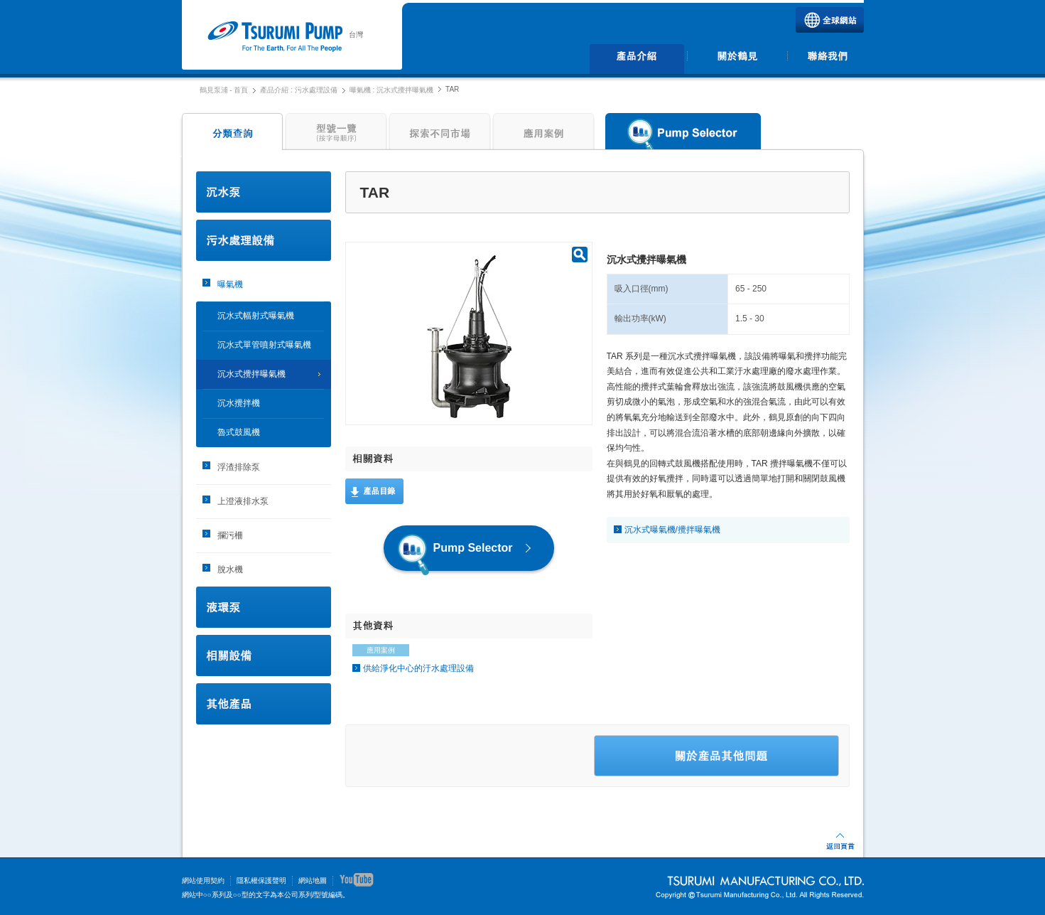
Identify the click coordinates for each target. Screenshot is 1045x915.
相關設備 (263, 655)
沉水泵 (263, 192)
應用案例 (543, 135)
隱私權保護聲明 (261, 880)
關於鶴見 (737, 59)
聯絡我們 (827, 59)
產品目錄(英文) (374, 491)
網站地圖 (312, 880)
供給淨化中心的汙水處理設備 (418, 668)
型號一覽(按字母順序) (336, 135)
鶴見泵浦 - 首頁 (224, 90)
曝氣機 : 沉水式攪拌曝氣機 (391, 90)
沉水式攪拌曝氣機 (251, 374)
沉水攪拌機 (238, 403)
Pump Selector (683, 135)
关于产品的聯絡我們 (716, 755)
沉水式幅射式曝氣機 (255, 316)
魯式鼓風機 (238, 432)
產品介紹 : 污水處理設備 (298, 90)
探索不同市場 (439, 135)
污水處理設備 (263, 240)
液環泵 (263, 607)
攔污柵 (230, 535)
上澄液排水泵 (243, 501)
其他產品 (263, 703)
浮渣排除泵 (238, 467)
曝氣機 (230, 284)
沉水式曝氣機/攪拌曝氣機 (672, 530)
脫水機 (230, 569)
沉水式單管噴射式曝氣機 (264, 345)
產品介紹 (637, 59)
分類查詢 (230, 135)
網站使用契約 (203, 880)
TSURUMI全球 (830, 20)
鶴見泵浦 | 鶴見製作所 (274, 37)
